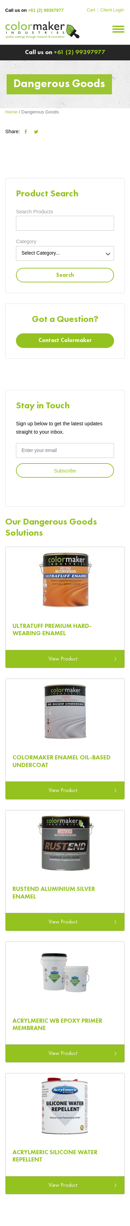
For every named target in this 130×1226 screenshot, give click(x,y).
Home (11, 111)
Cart (91, 9)
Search (65, 275)
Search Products (34, 211)
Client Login (112, 9)
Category (26, 241)
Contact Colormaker (65, 340)
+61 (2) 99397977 (46, 10)
